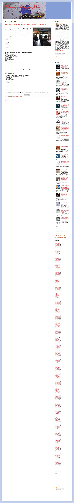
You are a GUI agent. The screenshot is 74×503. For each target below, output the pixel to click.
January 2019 (57, 341)
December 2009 (57, 464)
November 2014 (57, 397)
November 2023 (57, 275)
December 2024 (57, 260)
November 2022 (57, 289)
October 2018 (57, 345)
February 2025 (57, 258)
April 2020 (57, 325)
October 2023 (57, 276)
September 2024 (58, 264)
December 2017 (57, 356)
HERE (6, 43)
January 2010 (57, 463)
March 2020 (57, 326)
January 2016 (57, 381)
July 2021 (56, 308)
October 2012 (57, 425)
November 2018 (57, 344)
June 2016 (57, 376)
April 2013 (57, 418)
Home (28, 99)
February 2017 (57, 368)
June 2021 (57, 309)
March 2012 (57, 433)
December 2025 (57, 246)
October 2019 (57, 332)
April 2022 (57, 297)
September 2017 (58, 360)
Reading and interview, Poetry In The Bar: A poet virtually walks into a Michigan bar (25, 24)
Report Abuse (58, 470)
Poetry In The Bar (16, 96)
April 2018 (57, 352)
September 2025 (58, 250)
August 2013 (57, 413)
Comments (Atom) (11, 100)
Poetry (13, 96)
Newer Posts (7, 99)
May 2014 (56, 403)
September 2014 (58, 399)
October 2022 (57, 290)
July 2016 (56, 375)
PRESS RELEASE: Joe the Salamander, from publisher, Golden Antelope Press (65, 136)
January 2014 (57, 407)
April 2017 (57, 366)
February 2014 (57, 406)
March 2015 (57, 392)
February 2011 (57, 448)
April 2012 (57, 432)
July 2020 (56, 322)
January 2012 (57, 435)
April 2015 (57, 391)
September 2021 (58, 305)
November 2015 (57, 383)
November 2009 (57, 465)
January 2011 (57, 449)
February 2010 (57, 462)
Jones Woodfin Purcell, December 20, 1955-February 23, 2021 (64, 178)
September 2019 (58, 333)
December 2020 (57, 316)
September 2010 (58, 454)
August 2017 (57, 361)
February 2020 (57, 327)
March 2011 (57, 447)
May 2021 (56, 310)
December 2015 (57, 382)
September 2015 (58, 385)
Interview (8, 96)
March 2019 (57, 339)
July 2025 (56, 252)
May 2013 (56, 417)
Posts (57, 55)
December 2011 (57, 436)
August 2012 (57, 427)
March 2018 (57, 353)
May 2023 (56, 282)
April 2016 (57, 377)
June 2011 (57, 443)
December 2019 (57, 330)
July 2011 (56, 442)
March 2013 (57, 419)
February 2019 (57, 340)
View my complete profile (59, 50)
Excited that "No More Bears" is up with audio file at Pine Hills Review (65, 218)
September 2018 (58, 346)
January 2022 (57, 301)
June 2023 (57, 281)
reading (21, 96)
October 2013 (57, 411)
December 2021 (57, 302)
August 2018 (57, 347)
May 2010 (56, 458)
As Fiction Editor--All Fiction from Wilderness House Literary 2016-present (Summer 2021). (65, 120)
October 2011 (57, 439)
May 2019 (56, 338)
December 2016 (57, 370)
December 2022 (57, 288)
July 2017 (56, 362)
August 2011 (57, 441)
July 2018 (56, 348)
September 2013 (58, 412)
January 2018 (57, 355)
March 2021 (57, 312)
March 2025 (57, 257)
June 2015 (57, 389)
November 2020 (57, 317)
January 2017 (57, 369)
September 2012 (58, 426)
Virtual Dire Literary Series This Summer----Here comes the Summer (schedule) (65, 195)
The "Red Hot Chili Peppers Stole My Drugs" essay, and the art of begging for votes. (65, 112)
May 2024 (56, 268)
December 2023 (57, 274)
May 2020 (56, 324)
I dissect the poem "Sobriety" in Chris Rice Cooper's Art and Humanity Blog (65, 97)
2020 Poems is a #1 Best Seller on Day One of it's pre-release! (64, 155)
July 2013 (56, 414)
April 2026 (57, 242)
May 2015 (56, 390)
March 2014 (57, 405)
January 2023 (57, 287)
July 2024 (56, 266)
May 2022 (56, 296)
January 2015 (57, 395)
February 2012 (57, 434)
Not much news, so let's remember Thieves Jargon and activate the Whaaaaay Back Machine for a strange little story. (65, 128)
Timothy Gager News (23, 7)
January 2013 (57, 421)
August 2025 (57, 251)
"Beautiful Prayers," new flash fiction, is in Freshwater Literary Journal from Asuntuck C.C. (65, 170)
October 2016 (57, 373)
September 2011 (58, 440)
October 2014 (57, 398)
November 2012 (57, 424)
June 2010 (57, 457)
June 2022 (57, 295)
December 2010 (57, 450)
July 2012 (56, 428)
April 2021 (57, 311)
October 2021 (57, 304)
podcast (11, 96)
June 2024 (57, 267)
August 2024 (57, 265)
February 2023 (57, 286)
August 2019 (57, 334)
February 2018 (57, 354)
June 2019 (57, 337)
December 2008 (57, 468)
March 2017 (57, 367)
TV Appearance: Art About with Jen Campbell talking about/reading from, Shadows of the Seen (65, 66)
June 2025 (57, 253)
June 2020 (57, 323)
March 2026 (57, 243)
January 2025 (57, 259)
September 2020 (58, 319)
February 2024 (57, 272)
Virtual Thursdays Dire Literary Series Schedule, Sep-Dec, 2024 (65, 73)
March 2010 (57, 461)
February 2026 (57, 244)
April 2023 (57, 283)
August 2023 (57, 279)
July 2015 (56, 388)
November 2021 (57, 303)
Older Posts (50, 99)
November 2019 (57, 331)
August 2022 (57, 293)
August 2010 (57, 455)
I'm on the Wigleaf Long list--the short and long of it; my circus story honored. (65, 105)
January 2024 (57, 273)
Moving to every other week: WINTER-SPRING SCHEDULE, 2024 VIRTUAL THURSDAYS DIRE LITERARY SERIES (65, 187)
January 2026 (57, 245)
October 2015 (57, 384)
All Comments (58, 489)
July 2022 (56, 294)
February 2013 (57, 420)
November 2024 (57, 261)
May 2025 (56, 254)
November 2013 (57, 410)
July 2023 (56, 280)
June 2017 (57, 363)
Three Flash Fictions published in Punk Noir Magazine (64, 89)
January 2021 (57, 315)
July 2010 (56, 456)
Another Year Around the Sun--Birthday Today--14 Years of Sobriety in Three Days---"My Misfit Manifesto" (65, 82)
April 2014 (57, 404)
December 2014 (57, 396)
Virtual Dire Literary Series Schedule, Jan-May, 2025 (65, 202)
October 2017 (57, 359)
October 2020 (57, 318)
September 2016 (58, 374)
